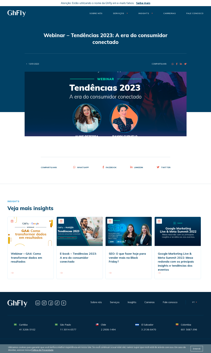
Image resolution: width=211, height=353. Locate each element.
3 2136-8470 (148, 329)
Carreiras (169, 13)
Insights (145, 13)
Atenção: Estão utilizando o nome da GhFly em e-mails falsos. (105, 3)
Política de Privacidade (42, 350)
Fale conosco (170, 302)
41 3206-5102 (27, 329)
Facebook (109, 167)
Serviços (120, 13)
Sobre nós (96, 13)
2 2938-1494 (108, 329)
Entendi (196, 348)
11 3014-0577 (68, 329)
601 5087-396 (189, 329)
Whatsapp (81, 167)
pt (194, 302)
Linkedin (136, 167)
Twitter (163, 167)
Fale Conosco (195, 13)
